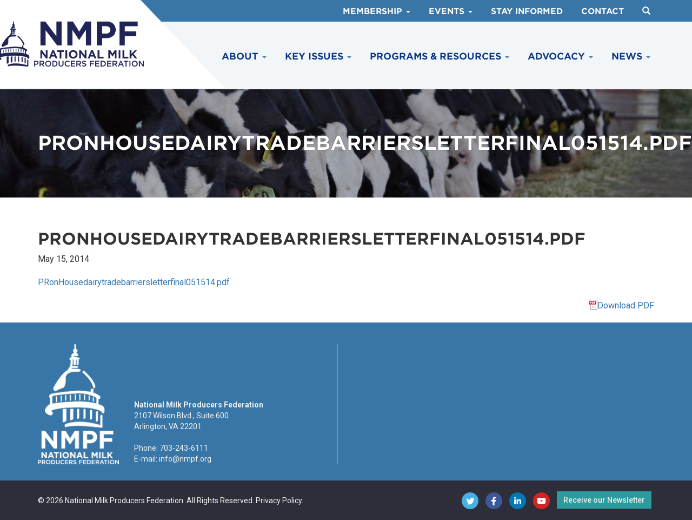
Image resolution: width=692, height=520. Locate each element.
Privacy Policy (279, 500)
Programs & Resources (439, 56)
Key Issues (318, 56)
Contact (602, 11)
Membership (376, 11)
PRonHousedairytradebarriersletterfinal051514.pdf (134, 282)
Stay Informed (527, 11)
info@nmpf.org (185, 459)
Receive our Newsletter (604, 500)
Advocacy (560, 56)
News (630, 56)
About (244, 56)
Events (451, 11)
